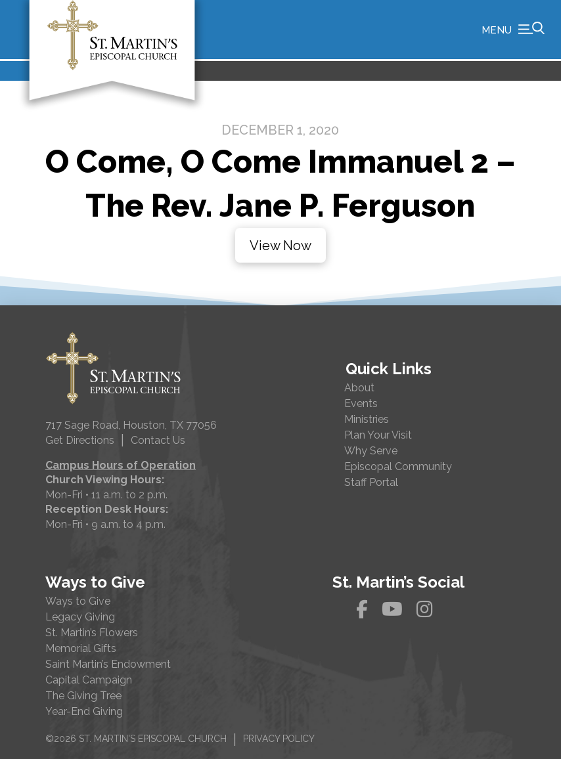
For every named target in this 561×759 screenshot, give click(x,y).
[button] (513, 29)
